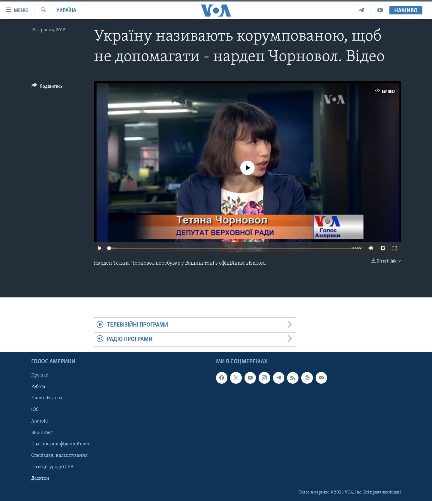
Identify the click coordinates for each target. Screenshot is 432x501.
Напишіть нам (46, 398)
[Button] (47, 87)
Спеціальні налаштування (59, 455)
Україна (66, 10)
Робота (38, 387)
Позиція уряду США (52, 467)
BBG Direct (42, 432)
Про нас (39, 375)
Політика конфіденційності (61, 444)
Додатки (40, 478)
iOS (35, 409)
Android (39, 421)
